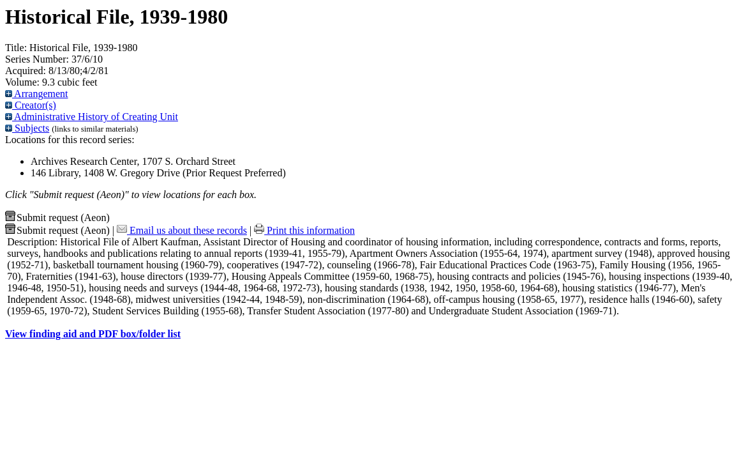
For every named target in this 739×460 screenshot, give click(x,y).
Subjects (27, 128)
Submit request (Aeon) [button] (57, 217)
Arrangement (36, 93)
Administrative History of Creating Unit (91, 116)
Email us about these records (182, 230)
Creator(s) (30, 105)
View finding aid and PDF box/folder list (93, 333)
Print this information (304, 230)
